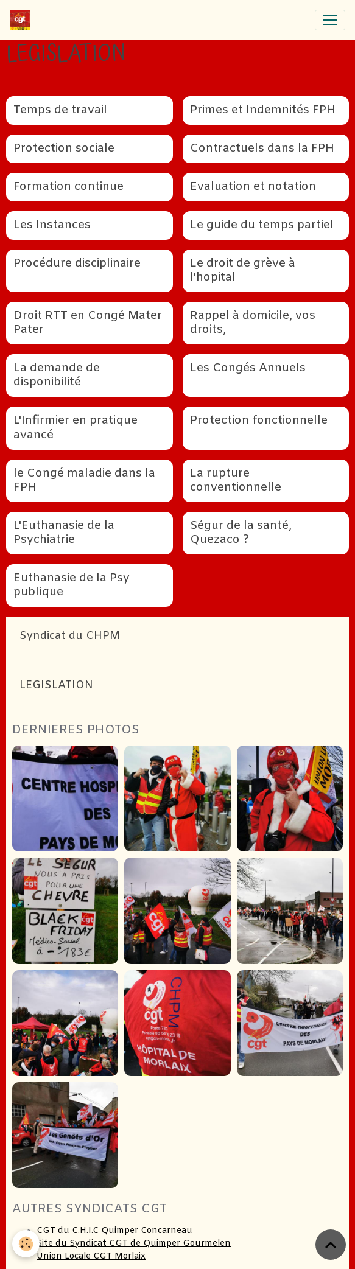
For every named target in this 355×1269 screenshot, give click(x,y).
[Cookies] (26, 1243)
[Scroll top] (330, 1244)
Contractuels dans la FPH (262, 149)
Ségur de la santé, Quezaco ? (241, 533)
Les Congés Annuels (248, 369)
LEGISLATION (56, 685)
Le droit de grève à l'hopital (242, 271)
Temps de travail (60, 110)
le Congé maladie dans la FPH (84, 481)
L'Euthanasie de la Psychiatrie (63, 533)
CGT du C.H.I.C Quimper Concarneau (114, 1231)
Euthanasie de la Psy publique (71, 586)
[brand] (22, 20)
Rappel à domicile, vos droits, (252, 323)
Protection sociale (63, 149)
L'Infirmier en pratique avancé (75, 428)
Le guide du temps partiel (262, 225)
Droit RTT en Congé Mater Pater (87, 323)
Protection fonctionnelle (259, 421)
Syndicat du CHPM (69, 636)
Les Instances (52, 225)
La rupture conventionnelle (235, 481)
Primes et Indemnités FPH (263, 110)
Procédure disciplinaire (77, 264)
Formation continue (68, 187)
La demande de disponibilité (56, 376)
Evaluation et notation (253, 187)
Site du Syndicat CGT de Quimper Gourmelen (134, 1244)
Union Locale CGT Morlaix (91, 1256)
